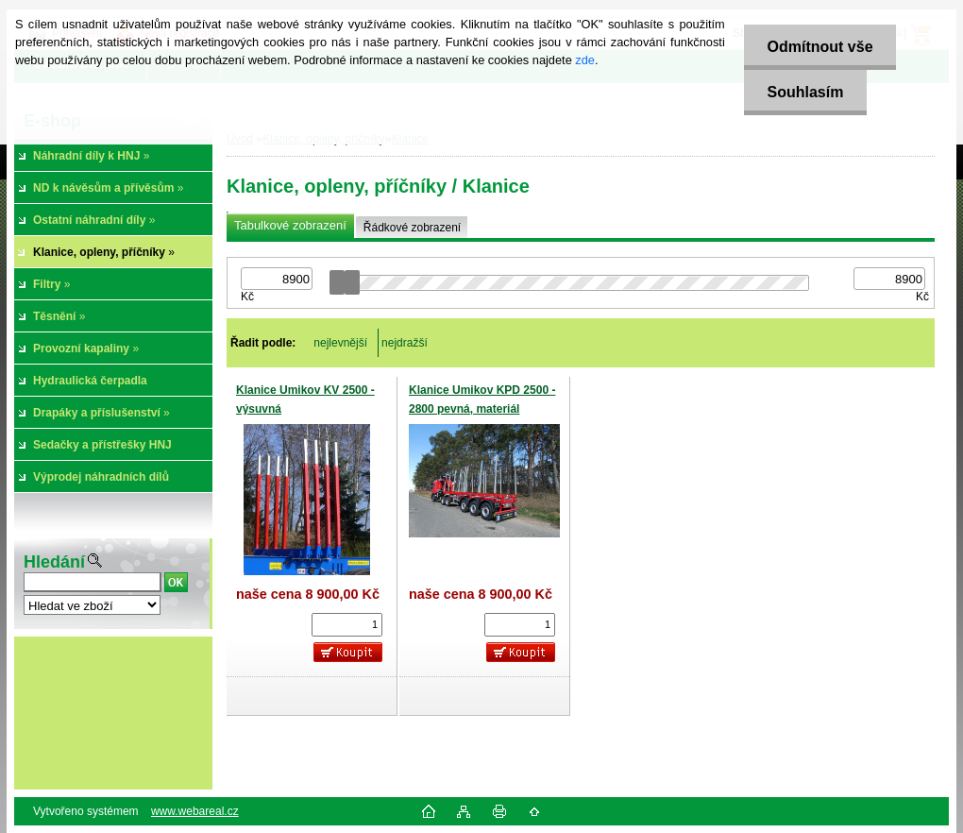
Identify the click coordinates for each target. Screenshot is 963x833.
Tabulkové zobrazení (290, 225)
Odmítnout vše (819, 47)
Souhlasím (805, 92)
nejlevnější (340, 342)
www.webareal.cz (195, 811)
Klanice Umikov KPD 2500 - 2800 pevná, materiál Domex (482, 408)
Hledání (54, 561)
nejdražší (404, 342)
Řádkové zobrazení (412, 227)
